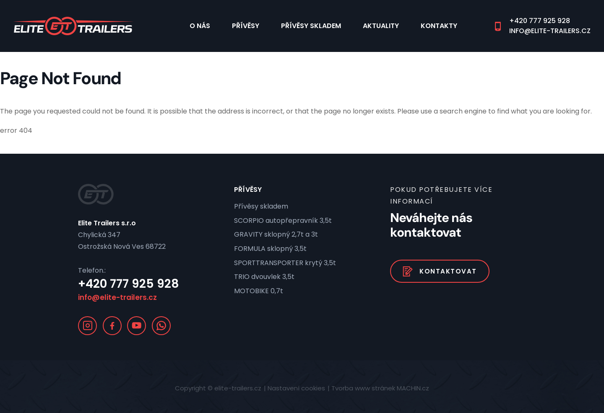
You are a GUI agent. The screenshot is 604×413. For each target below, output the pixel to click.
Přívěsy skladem (311, 26)
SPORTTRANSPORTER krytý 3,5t (285, 263)
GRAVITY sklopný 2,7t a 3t (276, 234)
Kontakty (439, 26)
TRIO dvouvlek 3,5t (264, 276)
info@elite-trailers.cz (550, 31)
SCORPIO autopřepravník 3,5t (283, 220)
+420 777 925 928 (539, 21)
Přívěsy (245, 26)
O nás (200, 26)
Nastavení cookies (296, 388)
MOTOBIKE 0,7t (258, 291)
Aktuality (381, 26)
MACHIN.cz (413, 388)
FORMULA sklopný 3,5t (270, 248)
